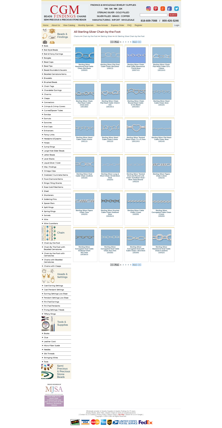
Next (135, 42)
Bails (46, 46)
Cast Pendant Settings (54, 289)
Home (45, 25)
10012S (110, 141)
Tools (46, 361)
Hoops (46, 143)
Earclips (47, 114)
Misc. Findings (50, 167)
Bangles (47, 58)
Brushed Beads (50, 82)
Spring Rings (49, 211)
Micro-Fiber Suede (52, 345)
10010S (161, 105)
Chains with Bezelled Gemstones (53, 261)
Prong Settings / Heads (54, 310)
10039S (135, 253)
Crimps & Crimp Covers (54, 106)
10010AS (161, 70)
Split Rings (48, 207)
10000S (84, 70)
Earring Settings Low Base (55, 294)
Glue (46, 337)
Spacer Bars (49, 203)
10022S (135, 181)
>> (139, 42)
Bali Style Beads (51, 50)
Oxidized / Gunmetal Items (56, 175)
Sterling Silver (106, 36)
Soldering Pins (50, 199)
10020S (110, 180)
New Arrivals (102, 25)
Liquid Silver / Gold (52, 163)
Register (138, 25)
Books (46, 333)
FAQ (129, 25)
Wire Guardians (51, 223)
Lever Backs (49, 159)
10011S (84, 141)
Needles (47, 349)
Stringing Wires (51, 357)
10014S (161, 141)
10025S (84, 214)
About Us (56, 25)
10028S (135, 214)
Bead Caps (48, 62)
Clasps (47, 98)
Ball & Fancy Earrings (53, 54)
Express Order (117, 25)
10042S (161, 253)
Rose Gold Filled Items (53, 187)
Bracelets (48, 78)
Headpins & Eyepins (52, 138)
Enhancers (48, 130)
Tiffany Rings (50, 314)
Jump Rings (49, 147)
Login (176, 25)
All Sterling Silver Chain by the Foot (129, 36)
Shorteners (48, 195)
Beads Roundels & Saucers (55, 70)
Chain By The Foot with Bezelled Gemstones (54, 248)
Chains (77, 36)
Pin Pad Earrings (51, 302)
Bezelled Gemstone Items (55, 74)
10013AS (136, 141)
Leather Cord (49, 341)
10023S (161, 178)
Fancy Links (49, 134)
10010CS (110, 107)
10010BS (84, 107)
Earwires (48, 122)
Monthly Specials (85, 25)
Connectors (49, 102)
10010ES (135, 107)
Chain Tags (49, 86)
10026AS (110, 216)
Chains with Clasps (52, 266)
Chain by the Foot (52, 243)
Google (139, 414)
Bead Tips (48, 66)
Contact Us (83, 414)
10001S (110, 68)
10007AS (136, 70)
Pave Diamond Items (53, 179)
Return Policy (112, 414)
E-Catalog (92, 414)
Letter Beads (49, 155)
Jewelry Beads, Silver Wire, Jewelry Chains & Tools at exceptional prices (111, 413)
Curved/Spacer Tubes (53, 110)
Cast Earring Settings (53, 285)
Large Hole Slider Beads (54, 151)
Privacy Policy (101, 414)
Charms (47, 94)
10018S (84, 178)
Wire (46, 219)
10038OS (84, 254)
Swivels (47, 215)
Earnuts (47, 118)
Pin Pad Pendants (52, 306)
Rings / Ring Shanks (53, 183)
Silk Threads (49, 353)
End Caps (48, 126)
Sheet (46, 191)
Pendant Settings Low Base (56, 298)
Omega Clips (50, 171)
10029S (161, 216)
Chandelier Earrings (53, 90)
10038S (110, 253)
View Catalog (69, 25)
